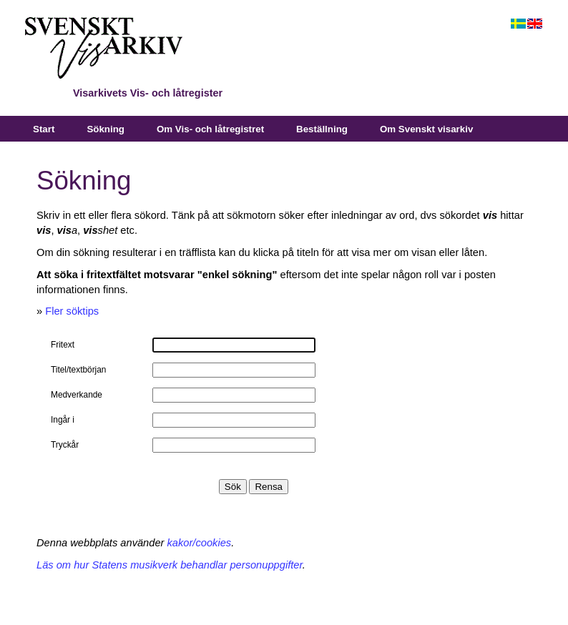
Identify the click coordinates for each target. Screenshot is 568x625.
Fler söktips (72, 311)
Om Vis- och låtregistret (210, 129)
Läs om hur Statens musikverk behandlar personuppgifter (169, 565)
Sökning (105, 129)
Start (43, 129)
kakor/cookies (199, 542)
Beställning (322, 129)
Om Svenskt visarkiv (426, 129)
